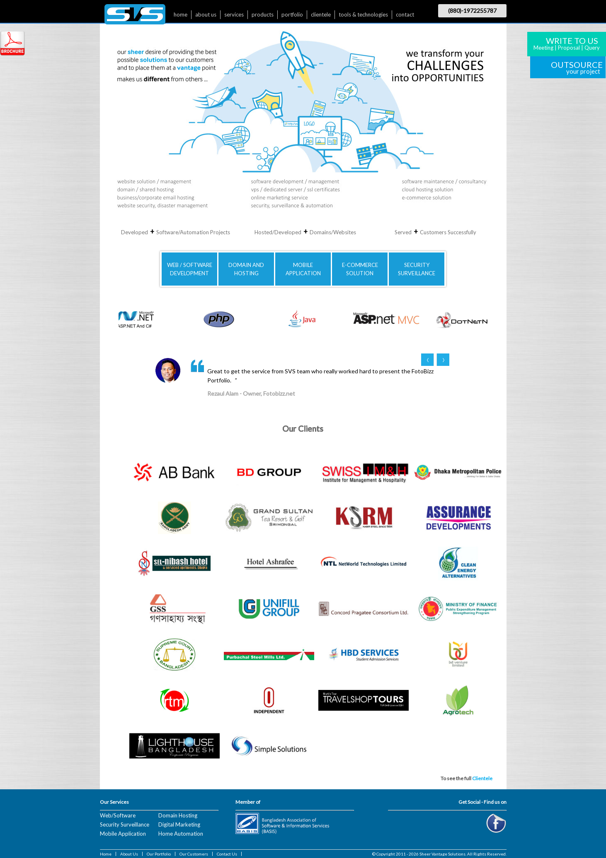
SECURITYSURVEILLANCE (416, 269)
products (263, 14)
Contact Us (227, 853)
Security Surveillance (124, 824)
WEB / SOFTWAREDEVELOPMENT (189, 269)
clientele (321, 14)
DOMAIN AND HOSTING (246, 269)
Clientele (482, 778)
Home (106, 853)
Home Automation (180, 833)
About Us (129, 853)
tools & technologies (363, 14)
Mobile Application (123, 833)
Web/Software (118, 815)
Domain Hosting (177, 815)
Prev (427, 359)
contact (405, 14)
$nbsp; (135, 16)
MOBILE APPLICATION (303, 269)
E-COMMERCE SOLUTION (360, 269)
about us (205, 14)
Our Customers (193, 853)
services (234, 14)
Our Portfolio (159, 853)
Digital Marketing (179, 824)
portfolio (292, 14)
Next (442, 359)
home (180, 14)
